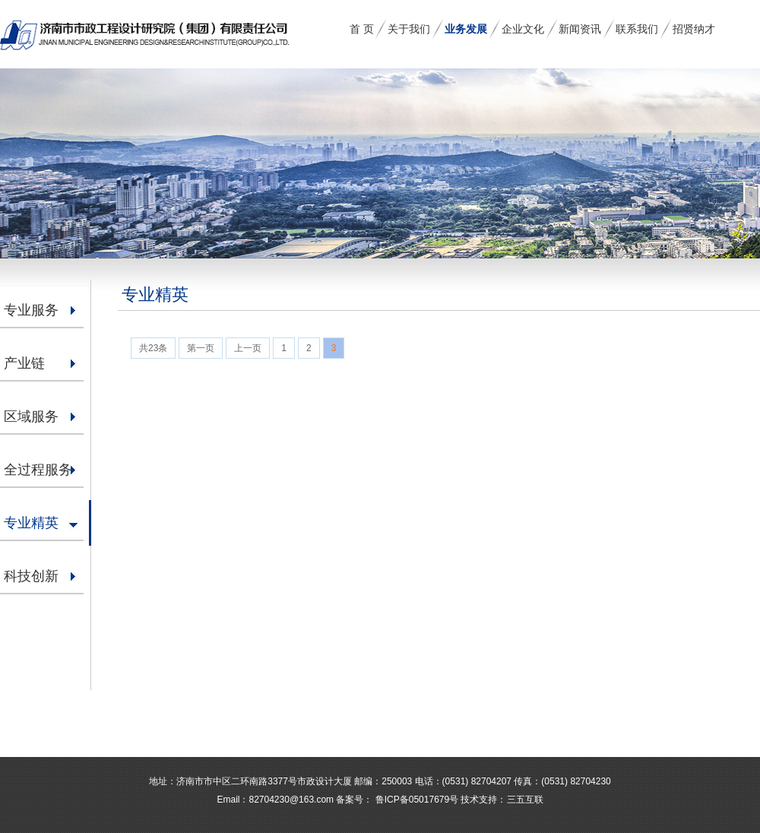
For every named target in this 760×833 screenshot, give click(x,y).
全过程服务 (38, 469)
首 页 (362, 29)
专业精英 (31, 523)
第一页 (200, 348)
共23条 (153, 348)
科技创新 (31, 576)
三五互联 (525, 799)
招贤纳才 (694, 29)
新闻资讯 (580, 29)
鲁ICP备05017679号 (415, 799)
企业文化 (523, 29)
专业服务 (31, 310)
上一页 (247, 348)
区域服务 (31, 416)
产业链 (24, 363)
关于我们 (409, 29)
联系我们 (637, 29)
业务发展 (466, 29)
